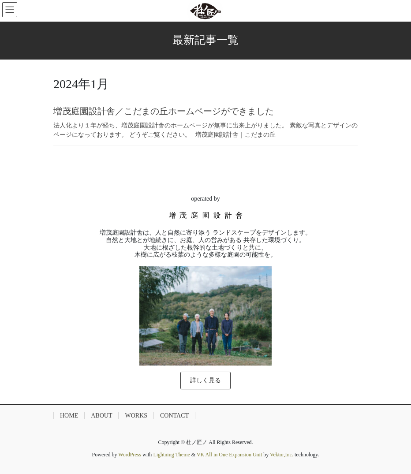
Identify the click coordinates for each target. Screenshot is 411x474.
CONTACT (174, 415)
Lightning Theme (171, 455)
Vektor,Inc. (281, 455)
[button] (205, 380)
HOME (69, 415)
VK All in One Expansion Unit (229, 455)
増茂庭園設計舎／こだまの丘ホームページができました (163, 111)
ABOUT (101, 415)
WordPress (129, 455)
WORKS (136, 415)
